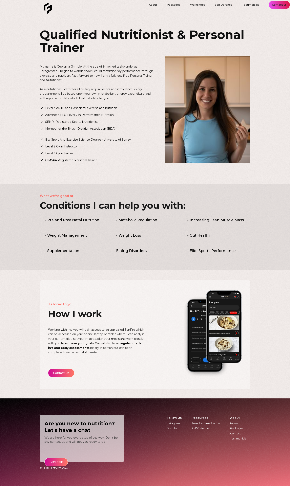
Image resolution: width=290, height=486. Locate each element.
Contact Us (61, 373)
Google (172, 428)
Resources (200, 418)
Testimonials (238, 438)
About (235, 418)
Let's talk (56, 462)
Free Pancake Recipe (206, 423)
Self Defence (200, 428)
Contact (235, 433)
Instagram (173, 423)
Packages (236, 428)
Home (234, 423)
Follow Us (174, 418)
